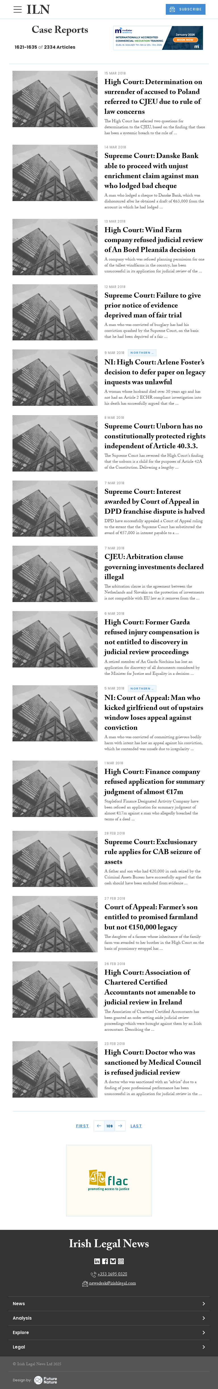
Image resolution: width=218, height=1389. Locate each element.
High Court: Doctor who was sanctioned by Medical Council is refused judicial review (152, 1063)
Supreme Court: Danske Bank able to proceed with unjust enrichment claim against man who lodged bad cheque (151, 172)
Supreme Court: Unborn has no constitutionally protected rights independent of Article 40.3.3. (155, 437)
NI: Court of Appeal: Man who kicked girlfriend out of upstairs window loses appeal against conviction (153, 714)
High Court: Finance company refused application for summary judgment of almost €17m (154, 783)
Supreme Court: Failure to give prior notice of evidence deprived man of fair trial (152, 306)
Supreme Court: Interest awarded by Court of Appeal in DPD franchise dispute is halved (154, 503)
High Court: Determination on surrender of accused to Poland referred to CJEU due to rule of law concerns (153, 98)
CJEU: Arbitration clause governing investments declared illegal (154, 568)
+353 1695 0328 (112, 1275)
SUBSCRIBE (186, 9)
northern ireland (143, 353)
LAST (136, 1126)
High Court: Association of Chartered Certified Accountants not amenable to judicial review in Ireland (150, 988)
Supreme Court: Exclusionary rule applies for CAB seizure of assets (152, 853)
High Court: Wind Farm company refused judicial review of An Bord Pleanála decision (153, 241)
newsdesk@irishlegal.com (112, 1284)
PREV (99, 1126)
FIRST (82, 1126)
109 (109, 1126)
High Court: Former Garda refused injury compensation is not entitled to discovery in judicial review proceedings (151, 638)
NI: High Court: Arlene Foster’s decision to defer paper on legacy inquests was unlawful (154, 373)
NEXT (120, 1126)
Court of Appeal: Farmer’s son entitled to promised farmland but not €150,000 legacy (151, 918)
